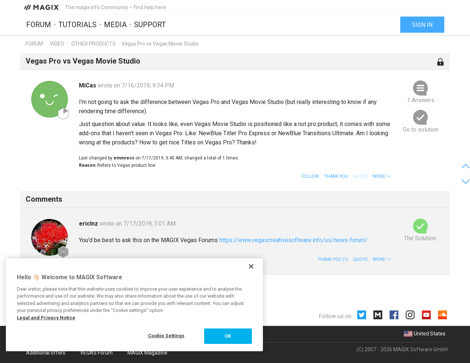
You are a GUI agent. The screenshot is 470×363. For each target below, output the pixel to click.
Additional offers (45, 353)
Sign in (422, 24)
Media (115, 24)
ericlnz (89, 223)
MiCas (88, 85)
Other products (93, 44)
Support (150, 24)
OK (228, 336)
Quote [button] (360, 259)
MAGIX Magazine (147, 353)
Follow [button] (310, 176)
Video (57, 44)
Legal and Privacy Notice (46, 317)
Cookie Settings (166, 335)
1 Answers (420, 100)
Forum (38, 24)
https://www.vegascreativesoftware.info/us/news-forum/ (293, 240)
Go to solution (420, 129)
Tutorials (77, 24)
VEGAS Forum (96, 353)
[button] (382, 176)
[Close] (251, 266)
